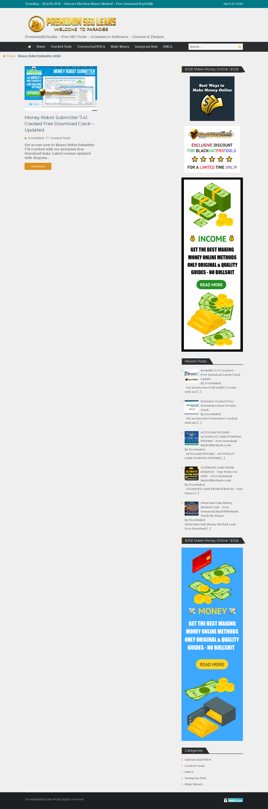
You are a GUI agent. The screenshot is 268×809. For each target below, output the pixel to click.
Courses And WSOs (91, 46)
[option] (99, 4)
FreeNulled (36, 138)
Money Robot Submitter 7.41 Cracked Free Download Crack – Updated (59, 124)
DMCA (167, 46)
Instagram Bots (146, 46)
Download (38, 166)
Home (40, 46)
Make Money (120, 46)
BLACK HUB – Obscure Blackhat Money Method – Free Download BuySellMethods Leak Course (112, 4)
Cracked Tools (61, 46)
